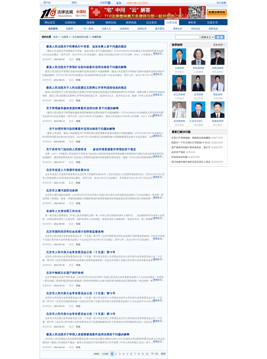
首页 (55, 37)
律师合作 (142, 28)
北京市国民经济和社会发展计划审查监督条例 (75, 231)
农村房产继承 (178, 152)
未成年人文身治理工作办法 (63, 211)
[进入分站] (81, 15)
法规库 (65, 37)
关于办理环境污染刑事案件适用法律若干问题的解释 (80, 128)
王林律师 (179, 68)
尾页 (163, 353)
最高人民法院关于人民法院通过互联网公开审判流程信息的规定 (86, 87)
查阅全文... (158, 53)
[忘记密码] (143, 3)
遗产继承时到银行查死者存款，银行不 (190, 147)
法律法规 (171, 22)
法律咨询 (70, 22)
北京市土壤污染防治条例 (62, 190)
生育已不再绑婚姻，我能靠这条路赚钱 (190, 137)
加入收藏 (221, 2)
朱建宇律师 (217, 137)
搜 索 (220, 37)
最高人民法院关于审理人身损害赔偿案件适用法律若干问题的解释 (88, 334)
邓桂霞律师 (198, 68)
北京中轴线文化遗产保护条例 (65, 272)
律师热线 (131, 22)
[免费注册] (132, 3)
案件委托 (159, 28)
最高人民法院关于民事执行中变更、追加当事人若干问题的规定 (86, 46)
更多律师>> (219, 44)
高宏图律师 (179, 121)
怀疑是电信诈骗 (179, 157)
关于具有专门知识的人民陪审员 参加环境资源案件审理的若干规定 (91, 149)
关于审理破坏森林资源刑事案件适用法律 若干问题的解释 (82, 108)
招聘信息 (213, 28)
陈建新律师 (217, 121)
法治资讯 (151, 22)
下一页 (154, 353)
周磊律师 (217, 94)
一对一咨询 (87, 28)
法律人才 (106, 28)
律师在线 (110, 22)
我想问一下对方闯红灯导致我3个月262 (190, 142)
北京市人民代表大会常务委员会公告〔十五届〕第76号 (80, 293)
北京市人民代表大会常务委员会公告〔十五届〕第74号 (80, 313)
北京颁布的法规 (80, 37)
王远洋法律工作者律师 (200, 121)
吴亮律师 (198, 94)
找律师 (90, 22)
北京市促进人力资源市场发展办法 (67, 170)
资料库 (192, 22)
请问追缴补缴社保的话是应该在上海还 (190, 161)
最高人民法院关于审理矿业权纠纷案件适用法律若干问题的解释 (86, 67)
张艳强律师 (217, 68)
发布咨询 (53, 28)
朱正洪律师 (179, 94)
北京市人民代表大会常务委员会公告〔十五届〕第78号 (80, 252)
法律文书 (212, 22)
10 (147, 353)
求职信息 (195, 28)
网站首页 (49, 22)
